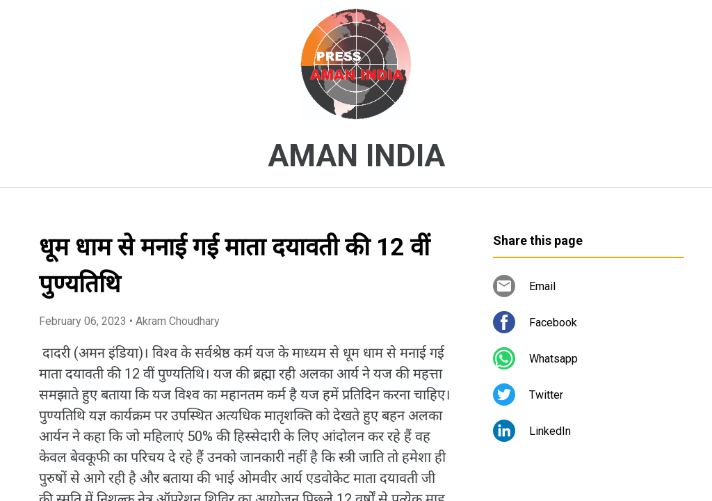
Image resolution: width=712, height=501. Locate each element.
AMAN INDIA (356, 156)
